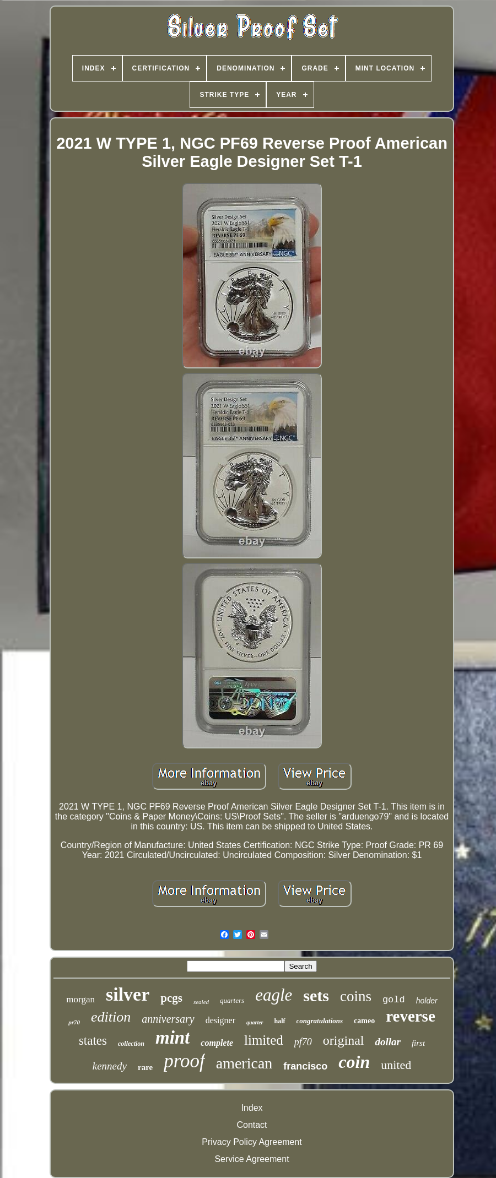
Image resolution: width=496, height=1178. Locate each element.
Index (251, 1107)
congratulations (319, 1021)
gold (393, 1000)
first (418, 1043)
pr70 (74, 1022)
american (244, 1063)
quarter (254, 1022)
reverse (410, 1016)
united (396, 1065)
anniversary (168, 1019)
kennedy (110, 1066)
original (343, 1040)
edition (111, 1017)
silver (127, 994)
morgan (80, 999)
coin (354, 1062)
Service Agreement (251, 1159)
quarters (232, 1000)
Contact (251, 1125)
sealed (201, 1001)
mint (172, 1037)
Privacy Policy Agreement (251, 1142)
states (93, 1040)
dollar (387, 1041)
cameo (364, 1021)
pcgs (171, 998)
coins (355, 996)
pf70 (303, 1041)
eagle (273, 995)
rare (145, 1067)
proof (184, 1061)
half (279, 1021)
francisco (305, 1066)
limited (263, 1040)
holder (427, 1000)
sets (316, 995)
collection (131, 1043)
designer (220, 1020)
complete (217, 1042)
